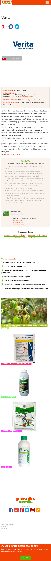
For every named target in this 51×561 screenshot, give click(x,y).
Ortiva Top (6, 467)
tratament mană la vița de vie (14, 235)
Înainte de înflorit (17, 220)
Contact (4, 526)
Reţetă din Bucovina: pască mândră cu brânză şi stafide (25, 285)
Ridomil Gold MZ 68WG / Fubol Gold (16, 364)
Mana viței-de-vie (16, 213)
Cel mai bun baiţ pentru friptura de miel (19, 262)
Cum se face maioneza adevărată (17, 281)
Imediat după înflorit (18, 222)
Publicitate (4, 528)
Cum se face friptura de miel (15, 266)
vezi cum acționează (32, 95)
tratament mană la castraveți (25, 238)
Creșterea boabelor (18, 224)
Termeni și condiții (7, 525)
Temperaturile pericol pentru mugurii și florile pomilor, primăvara (24, 271)
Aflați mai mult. (18, 553)
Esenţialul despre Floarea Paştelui (17, 277)
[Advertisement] (25, 10)
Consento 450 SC (8, 397)
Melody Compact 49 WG (11, 431)
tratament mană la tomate (37, 235)
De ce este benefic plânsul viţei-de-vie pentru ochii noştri (26, 289)
